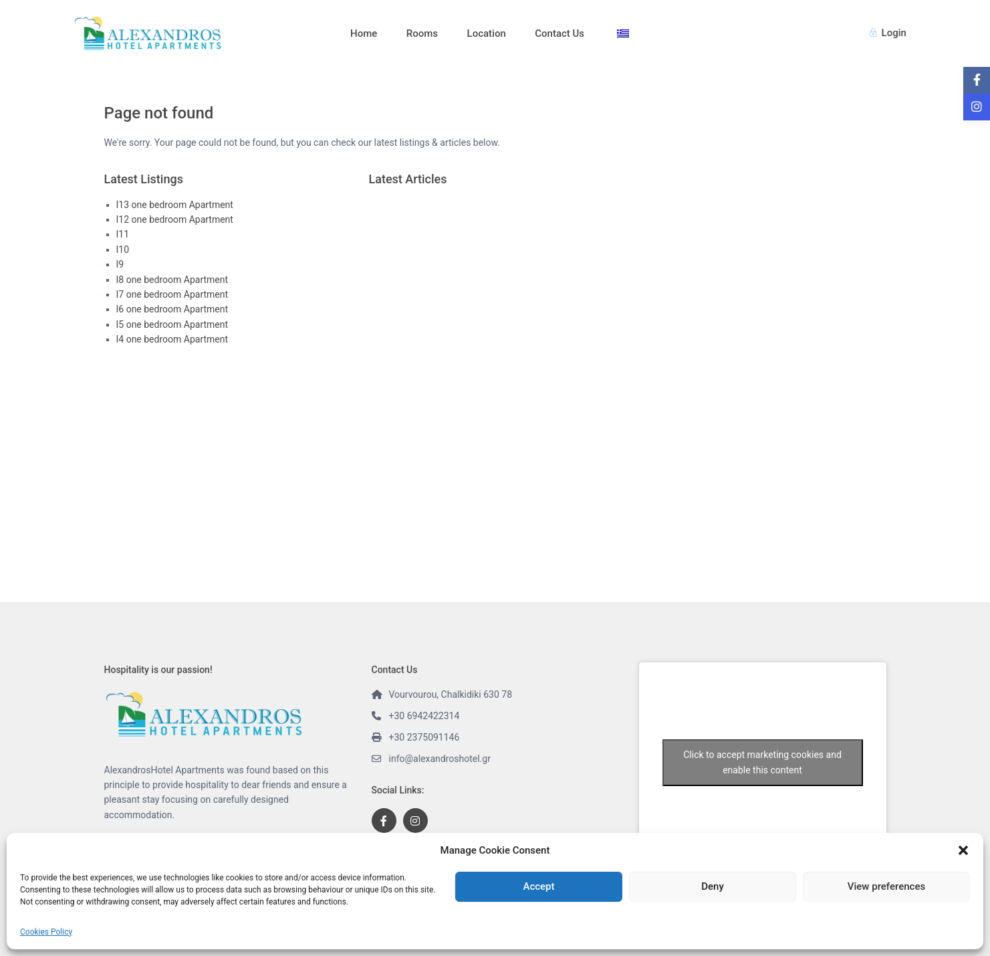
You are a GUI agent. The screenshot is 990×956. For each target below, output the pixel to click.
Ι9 (120, 264)
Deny (712, 886)
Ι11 (123, 234)
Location (486, 33)
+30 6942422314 (424, 715)
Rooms (422, 33)
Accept (538, 886)
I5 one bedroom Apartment (172, 324)
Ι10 (123, 249)
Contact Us (559, 33)
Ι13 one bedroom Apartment (174, 204)
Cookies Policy (46, 932)
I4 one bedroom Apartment (172, 339)
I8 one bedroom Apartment (172, 279)
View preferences (886, 886)
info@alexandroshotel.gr (440, 758)
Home (363, 33)
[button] (963, 850)
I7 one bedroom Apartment (172, 294)
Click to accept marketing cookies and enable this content (762, 762)
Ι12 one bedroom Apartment (174, 219)
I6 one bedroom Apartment (172, 309)
